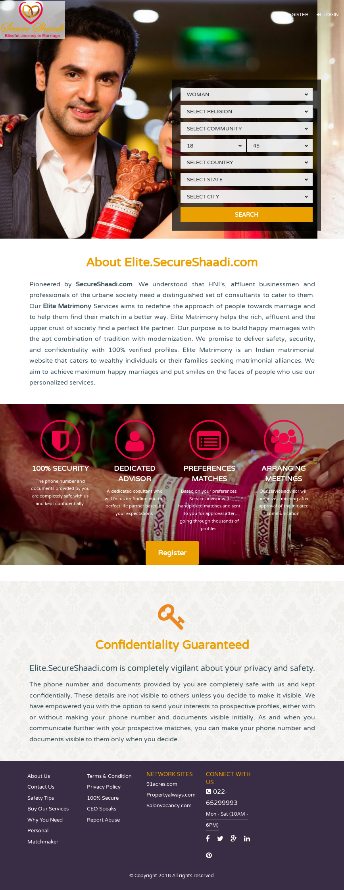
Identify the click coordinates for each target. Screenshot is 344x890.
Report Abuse (103, 820)
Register (293, 15)
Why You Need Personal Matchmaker (45, 831)
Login (328, 15)
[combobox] (247, 94)
